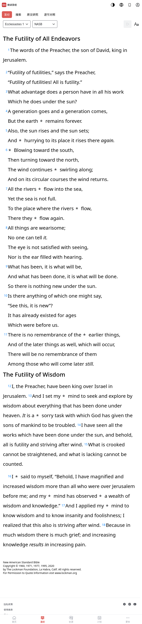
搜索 (18, 14)
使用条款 (8, 609)
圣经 (7, 14)
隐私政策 (8, 604)
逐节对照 (49, 14)
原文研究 (32, 14)
